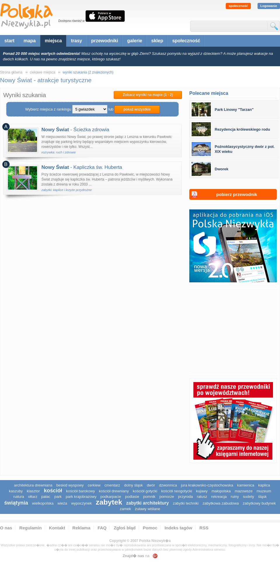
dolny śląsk (133, 485)
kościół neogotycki (176, 491)
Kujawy (202, 491)
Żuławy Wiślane (147, 509)
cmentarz (112, 485)
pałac (45, 496)
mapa (30, 40)
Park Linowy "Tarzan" (234, 109)
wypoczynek (81, 503)
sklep (157, 40)
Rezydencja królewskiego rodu (242, 129)
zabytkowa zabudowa (220, 503)
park (58, 496)
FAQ (101, 528)
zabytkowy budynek (259, 503)
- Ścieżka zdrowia (75, 129)
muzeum (264, 491)
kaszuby (16, 491)
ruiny (235, 496)
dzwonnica (168, 485)
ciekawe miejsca (42, 72)
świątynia (16, 503)
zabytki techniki (186, 503)
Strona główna (11, 72)
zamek (125, 509)
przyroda (185, 496)
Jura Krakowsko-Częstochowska (207, 485)
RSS (204, 528)
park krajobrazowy (81, 496)
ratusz (202, 496)
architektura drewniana (33, 485)
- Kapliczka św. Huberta (81, 167)
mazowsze (244, 491)
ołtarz (32, 496)
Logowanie (268, 6)
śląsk (262, 496)
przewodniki (104, 40)
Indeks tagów (178, 528)
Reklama (81, 528)
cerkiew (94, 485)
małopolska (221, 491)
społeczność (238, 6)
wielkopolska (43, 503)
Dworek (221, 169)
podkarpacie (110, 496)
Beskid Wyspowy (70, 485)
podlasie (132, 496)
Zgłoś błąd (125, 528)
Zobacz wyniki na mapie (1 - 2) (148, 95)
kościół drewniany (114, 491)
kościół (53, 491)
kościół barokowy (80, 491)
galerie (134, 40)
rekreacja (219, 496)
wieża (62, 503)
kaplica (264, 485)
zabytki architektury (147, 503)
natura (18, 496)
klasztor (33, 491)
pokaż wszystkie (136, 109)
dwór (151, 485)
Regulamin (30, 528)
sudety (248, 496)
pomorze (166, 496)
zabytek (109, 502)
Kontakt (57, 528)
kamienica (245, 485)
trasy (76, 40)
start (9, 40)
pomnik (149, 496)
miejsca (53, 40)
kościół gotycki (145, 491)
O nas (6, 528)
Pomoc (150, 528)
